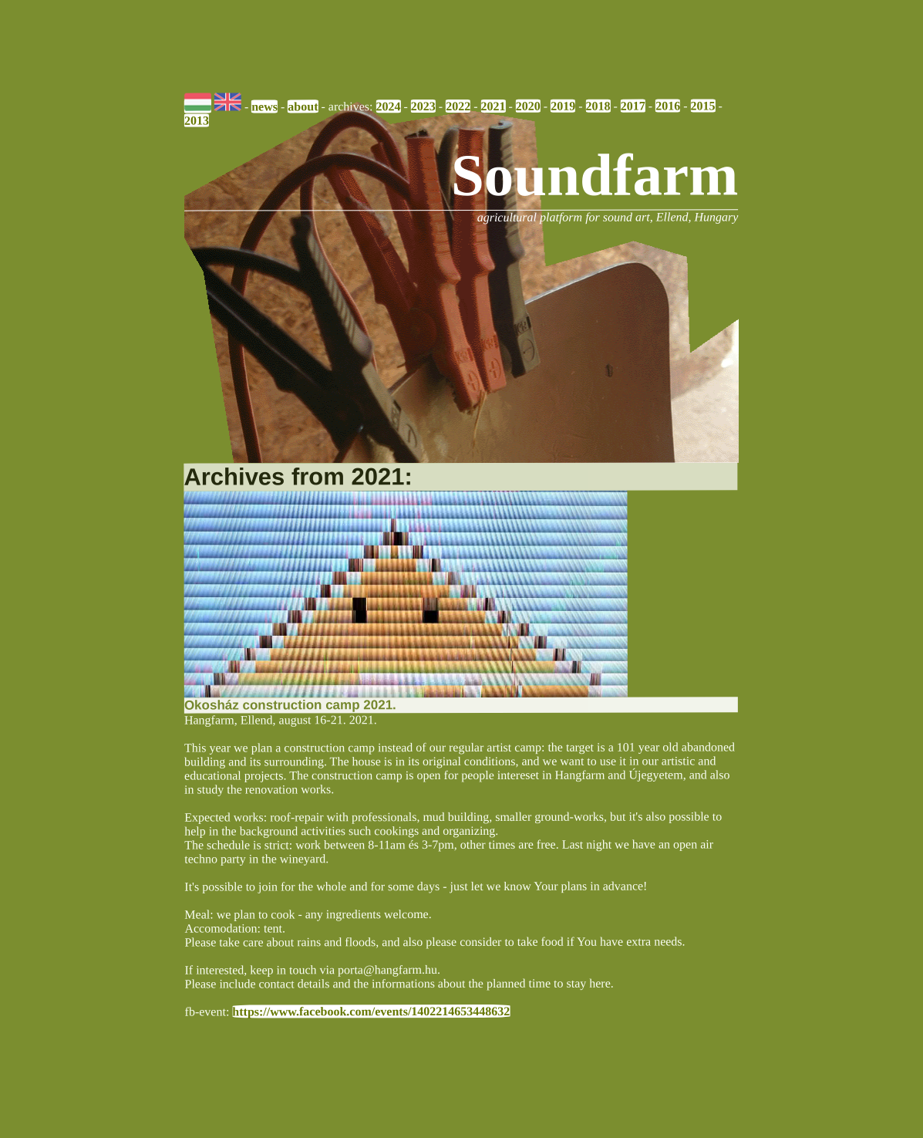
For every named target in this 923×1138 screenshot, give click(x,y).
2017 (633, 105)
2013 (196, 120)
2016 (668, 105)
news (265, 106)
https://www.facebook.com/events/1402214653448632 (371, 1011)
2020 (528, 106)
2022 (458, 106)
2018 (598, 105)
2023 (423, 106)
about (303, 106)
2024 (388, 106)
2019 (563, 105)
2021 (493, 106)
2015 (703, 105)
